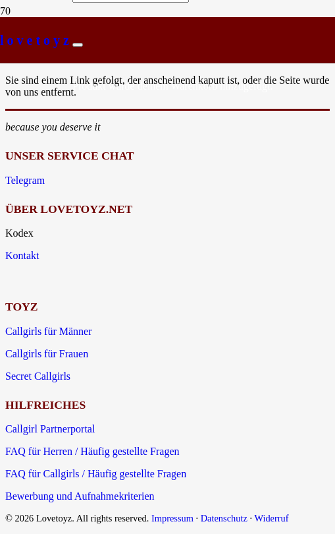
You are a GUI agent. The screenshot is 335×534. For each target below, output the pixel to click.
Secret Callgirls (37, 376)
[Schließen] (77, 45)
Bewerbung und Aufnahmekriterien (80, 496)
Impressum (172, 518)
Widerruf (271, 518)
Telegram (25, 180)
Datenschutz (224, 518)
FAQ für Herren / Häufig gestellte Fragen (92, 451)
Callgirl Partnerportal (50, 428)
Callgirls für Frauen (46, 353)
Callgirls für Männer (48, 331)
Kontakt (22, 255)
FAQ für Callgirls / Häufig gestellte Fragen (95, 473)
